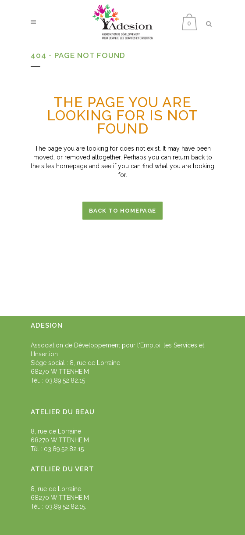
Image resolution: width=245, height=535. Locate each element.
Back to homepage (122, 210)
